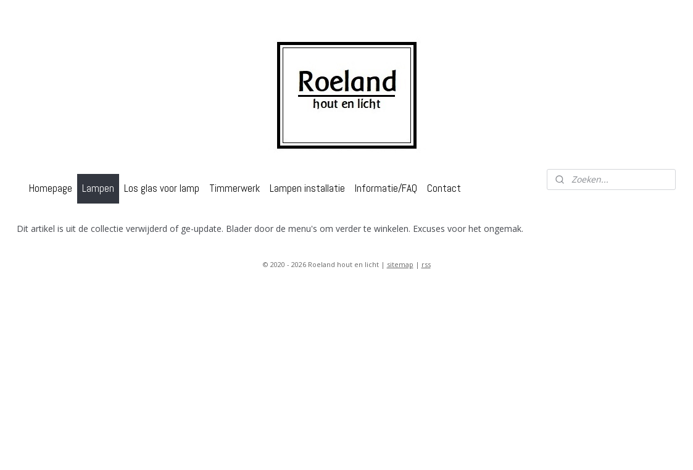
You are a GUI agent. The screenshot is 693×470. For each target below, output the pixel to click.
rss (426, 264)
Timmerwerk (234, 188)
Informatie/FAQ (386, 188)
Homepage (50, 188)
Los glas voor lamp (161, 188)
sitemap (400, 264)
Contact (444, 188)
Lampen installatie (307, 188)
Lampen (98, 188)
